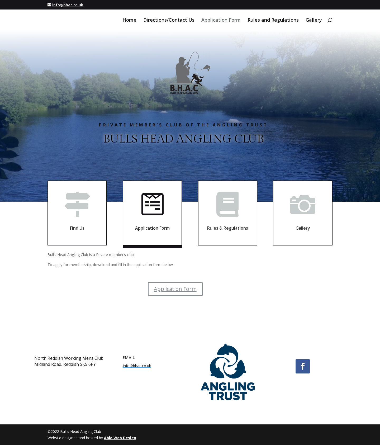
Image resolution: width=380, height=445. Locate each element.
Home (129, 20)
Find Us (77, 227)
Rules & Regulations (227, 224)
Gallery (314, 20)
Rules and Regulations (273, 20)
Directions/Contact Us (168, 20)
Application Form (221, 20)
